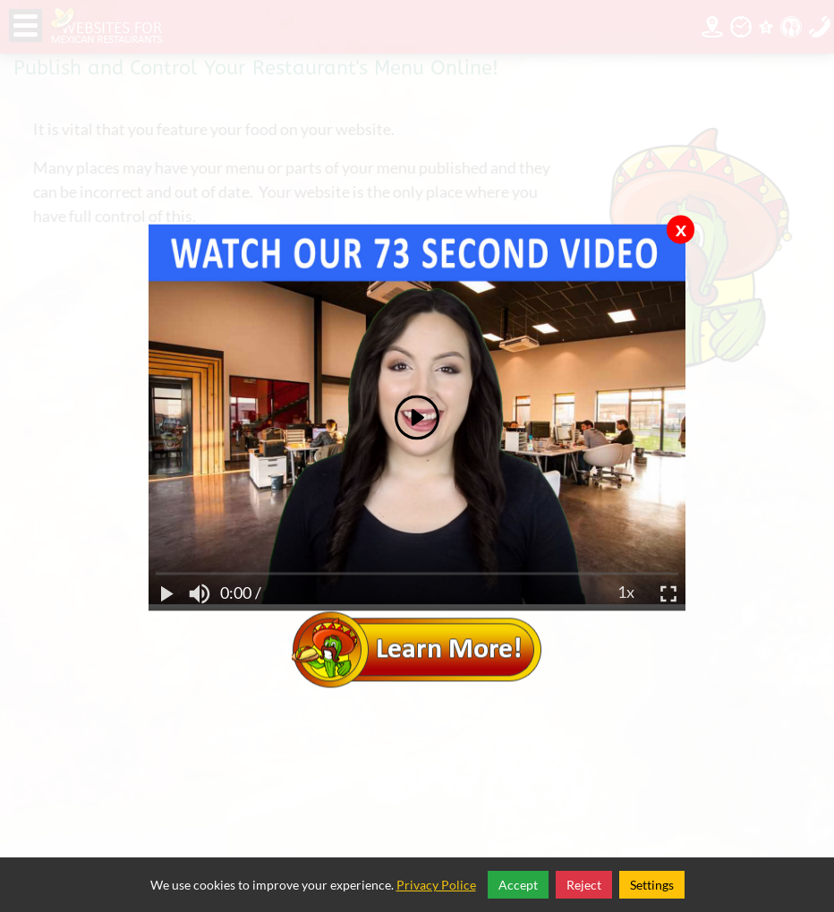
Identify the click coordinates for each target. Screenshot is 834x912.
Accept (518, 884)
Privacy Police (436, 884)
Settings (652, 884)
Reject (583, 884)
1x (625, 593)
